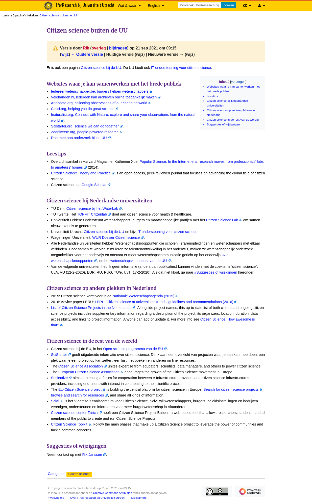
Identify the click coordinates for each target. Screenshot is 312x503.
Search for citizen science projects (230, 389)
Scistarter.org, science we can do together (85, 126)
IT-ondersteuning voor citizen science (181, 68)
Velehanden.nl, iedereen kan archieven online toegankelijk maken (104, 97)
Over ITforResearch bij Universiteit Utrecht (97, 497)
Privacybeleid (55, 497)
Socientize (59, 378)
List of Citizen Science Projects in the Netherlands (91, 308)
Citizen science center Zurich (74, 413)
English (154, 6)
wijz (65, 54)
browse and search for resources (77, 395)
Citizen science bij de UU (101, 68)
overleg (99, 48)
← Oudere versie (87, 54)
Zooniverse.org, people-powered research (84, 132)
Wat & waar (127, 6)
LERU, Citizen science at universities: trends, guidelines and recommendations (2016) (164, 302)
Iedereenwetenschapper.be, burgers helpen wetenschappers (100, 91)
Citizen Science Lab (222, 220)
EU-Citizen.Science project (80, 389)
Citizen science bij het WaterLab (92, 208)
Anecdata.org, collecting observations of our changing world (99, 103)
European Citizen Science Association (88, 372)
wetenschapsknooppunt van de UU (138, 261)
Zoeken (228, 5)
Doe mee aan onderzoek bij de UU (79, 138)
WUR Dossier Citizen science (116, 237)
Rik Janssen (92, 455)
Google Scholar (94, 185)
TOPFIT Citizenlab (92, 214)
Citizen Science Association (80, 366)
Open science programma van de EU (133, 349)
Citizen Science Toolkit (69, 424)
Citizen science (79, 474)
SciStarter (59, 355)
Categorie (55, 474)
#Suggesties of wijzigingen (215, 272)
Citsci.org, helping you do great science (82, 109)
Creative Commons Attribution (112, 492)
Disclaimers (139, 497)
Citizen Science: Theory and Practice (81, 173)
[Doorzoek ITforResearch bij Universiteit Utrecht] (200, 5)
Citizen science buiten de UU (58, 15)
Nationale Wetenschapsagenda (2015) (143, 296)
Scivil (55, 401)
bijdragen (118, 48)
